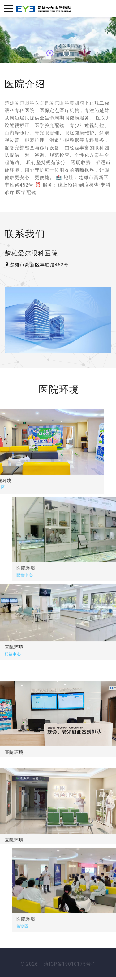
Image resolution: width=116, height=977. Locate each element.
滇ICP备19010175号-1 (69, 964)
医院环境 (46, 567)
